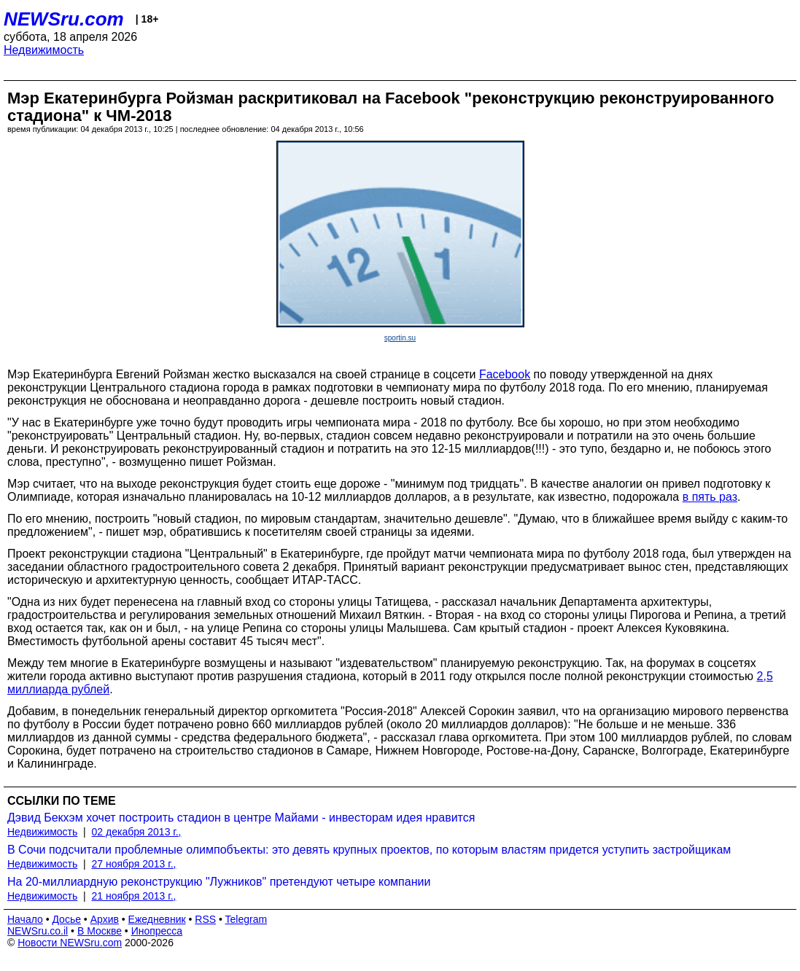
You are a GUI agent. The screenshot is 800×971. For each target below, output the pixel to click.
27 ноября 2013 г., (134, 864)
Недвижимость (44, 50)
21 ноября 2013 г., (134, 896)
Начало (25, 919)
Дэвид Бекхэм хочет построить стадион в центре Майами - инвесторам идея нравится (241, 817)
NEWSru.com (64, 19)
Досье (66, 919)
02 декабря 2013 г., (137, 832)
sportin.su (400, 338)
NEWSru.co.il (37, 931)
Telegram (246, 919)
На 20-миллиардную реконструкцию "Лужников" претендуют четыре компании (218, 882)
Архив (104, 919)
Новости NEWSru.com (70, 942)
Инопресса (157, 931)
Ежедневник (157, 919)
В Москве (99, 931)
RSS (205, 919)
